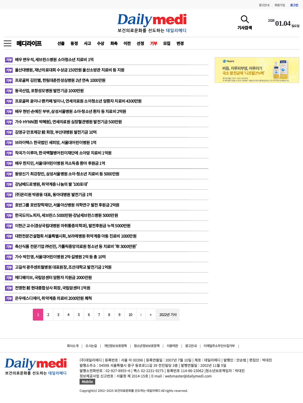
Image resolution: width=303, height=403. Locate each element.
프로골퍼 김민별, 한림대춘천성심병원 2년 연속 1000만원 (55, 80)
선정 (140, 43)
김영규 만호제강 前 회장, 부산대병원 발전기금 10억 (50, 132)
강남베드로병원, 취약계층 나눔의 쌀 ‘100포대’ (46, 184)
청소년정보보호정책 (146, 345)
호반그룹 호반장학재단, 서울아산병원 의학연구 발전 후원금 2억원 (62, 205)
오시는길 (91, 345)
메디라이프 (28, 43)
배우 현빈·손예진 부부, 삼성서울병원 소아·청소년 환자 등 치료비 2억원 (65, 111)
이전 (127, 43)
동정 (74, 43)
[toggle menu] (7, 42)
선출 (60, 43)
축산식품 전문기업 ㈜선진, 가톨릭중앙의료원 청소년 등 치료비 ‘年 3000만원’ (70, 246)
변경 (180, 43)
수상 (100, 43)
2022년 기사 (168, 314)
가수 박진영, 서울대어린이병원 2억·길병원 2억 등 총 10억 (55, 257)
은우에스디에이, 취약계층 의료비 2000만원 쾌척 (48, 298)
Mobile (87, 381)
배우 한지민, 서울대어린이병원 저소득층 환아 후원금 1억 (55, 163)
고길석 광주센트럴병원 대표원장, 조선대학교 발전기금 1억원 (58, 267)
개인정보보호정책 (115, 345)
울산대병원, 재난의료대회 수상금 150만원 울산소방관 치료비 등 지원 (64, 70)
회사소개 (72, 345)
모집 (166, 43)
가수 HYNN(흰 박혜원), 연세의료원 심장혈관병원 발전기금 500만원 (63, 122)
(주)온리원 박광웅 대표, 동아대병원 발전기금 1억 (48, 194)
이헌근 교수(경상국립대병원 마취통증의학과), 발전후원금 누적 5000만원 (68, 225)
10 (130, 314)
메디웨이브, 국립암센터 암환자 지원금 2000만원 (48, 277)
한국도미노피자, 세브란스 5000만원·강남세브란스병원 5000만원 (61, 215)
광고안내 (264, 5)
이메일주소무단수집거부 (219, 345)
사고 (87, 43)
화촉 (113, 43)
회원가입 (279, 5)
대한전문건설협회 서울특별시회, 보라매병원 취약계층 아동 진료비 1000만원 (70, 236)
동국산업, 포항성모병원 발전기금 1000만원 (44, 90)
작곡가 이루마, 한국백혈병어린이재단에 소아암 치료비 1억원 (58, 153)
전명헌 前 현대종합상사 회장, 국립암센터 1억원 (47, 288)
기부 (153, 43)
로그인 (294, 5)
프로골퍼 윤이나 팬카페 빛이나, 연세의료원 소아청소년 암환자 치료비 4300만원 (73, 101)
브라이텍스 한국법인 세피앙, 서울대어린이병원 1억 (50, 142)
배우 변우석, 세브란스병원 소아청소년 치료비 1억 (49, 59)
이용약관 (172, 345)
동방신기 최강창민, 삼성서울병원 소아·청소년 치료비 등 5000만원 (62, 174)
